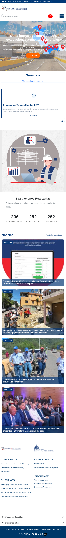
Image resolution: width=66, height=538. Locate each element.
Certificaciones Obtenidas (12, 517)
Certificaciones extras (10, 523)
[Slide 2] (64, 121)
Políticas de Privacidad (43, 484)
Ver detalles (33, 116)
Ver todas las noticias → (55, 235)
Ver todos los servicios (33, 81)
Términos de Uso (41, 480)
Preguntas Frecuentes (43, 487)
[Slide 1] (62, 121)
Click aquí (33, 55)
